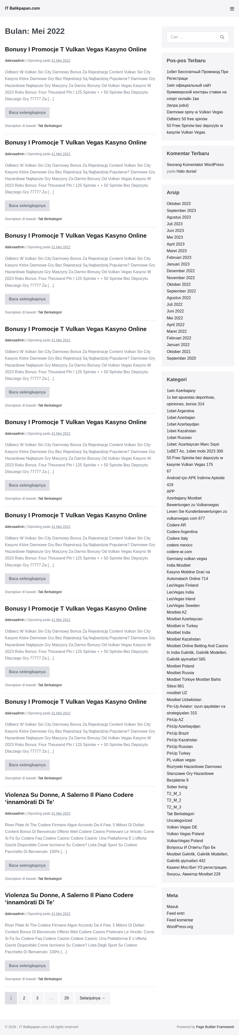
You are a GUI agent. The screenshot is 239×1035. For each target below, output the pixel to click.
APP (171, 491)
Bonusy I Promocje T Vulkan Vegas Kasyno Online (76, 49)
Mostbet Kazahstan (183, 639)
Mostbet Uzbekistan (184, 700)
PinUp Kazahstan (182, 740)
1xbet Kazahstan (181, 431)
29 (66, 998)
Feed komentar (180, 920)
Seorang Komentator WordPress (195, 165)
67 (169, 471)
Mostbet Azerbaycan (184, 619)
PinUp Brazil (177, 733)
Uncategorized (179, 820)
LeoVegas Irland (181, 599)
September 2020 (181, 358)
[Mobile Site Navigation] (232, 9)
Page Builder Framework (215, 1027)
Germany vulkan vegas (187, 559)
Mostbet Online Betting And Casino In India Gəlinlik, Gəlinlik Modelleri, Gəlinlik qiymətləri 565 (197, 652)
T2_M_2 (174, 800)
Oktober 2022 (179, 284)
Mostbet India (178, 632)
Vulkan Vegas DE (182, 827)
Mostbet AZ (177, 612)
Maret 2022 (177, 331)
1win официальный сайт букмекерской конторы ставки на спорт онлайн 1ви (197, 92)
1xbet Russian (179, 437)
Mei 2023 (175, 237)
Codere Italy (177, 538)
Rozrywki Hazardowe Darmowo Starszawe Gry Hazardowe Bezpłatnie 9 (194, 773)
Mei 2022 (175, 318)
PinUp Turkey (178, 753)
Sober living (177, 787)
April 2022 (175, 325)
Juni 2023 (175, 230)
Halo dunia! (187, 171)
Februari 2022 (179, 338)
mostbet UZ (177, 693)
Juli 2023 (174, 224)
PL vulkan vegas (181, 760)
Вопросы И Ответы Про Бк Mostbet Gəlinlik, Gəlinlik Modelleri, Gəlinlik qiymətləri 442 (197, 854)
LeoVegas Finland (182, 585)
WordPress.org (180, 927)
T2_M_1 (174, 793)
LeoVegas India (180, 592)
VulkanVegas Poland (185, 841)
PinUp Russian (180, 747)
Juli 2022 (174, 304)
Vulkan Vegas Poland (185, 834)
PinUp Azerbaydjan (183, 726)
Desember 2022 (181, 271)
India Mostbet (178, 565)
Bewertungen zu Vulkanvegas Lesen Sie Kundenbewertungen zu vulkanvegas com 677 (197, 511)
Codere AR (176, 525)
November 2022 (181, 278)
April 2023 (175, 244)
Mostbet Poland (180, 666)
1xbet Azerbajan (181, 417)
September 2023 (181, 210)
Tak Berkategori (50, 126)
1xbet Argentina (180, 411)
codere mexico (179, 545)
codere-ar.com (179, 552)
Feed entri (175, 913)
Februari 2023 (179, 257)
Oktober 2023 (179, 204)
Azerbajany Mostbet (184, 498)
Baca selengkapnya (27, 114)
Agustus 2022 (179, 298)
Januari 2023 (178, 264)
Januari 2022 (178, 345)
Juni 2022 (175, 311)
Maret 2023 (177, 251)
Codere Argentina (182, 532)
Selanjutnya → (92, 998)
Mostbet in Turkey (182, 626)
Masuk (172, 907)
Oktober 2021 (179, 352)
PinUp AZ (175, 720)
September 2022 (181, 291)
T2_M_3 (174, 807)
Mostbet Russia (180, 673)
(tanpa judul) (178, 105)
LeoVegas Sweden (183, 605)
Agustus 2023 (179, 217)
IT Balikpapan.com (22, 8)
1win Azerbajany (181, 391)
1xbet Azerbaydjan (183, 424)
